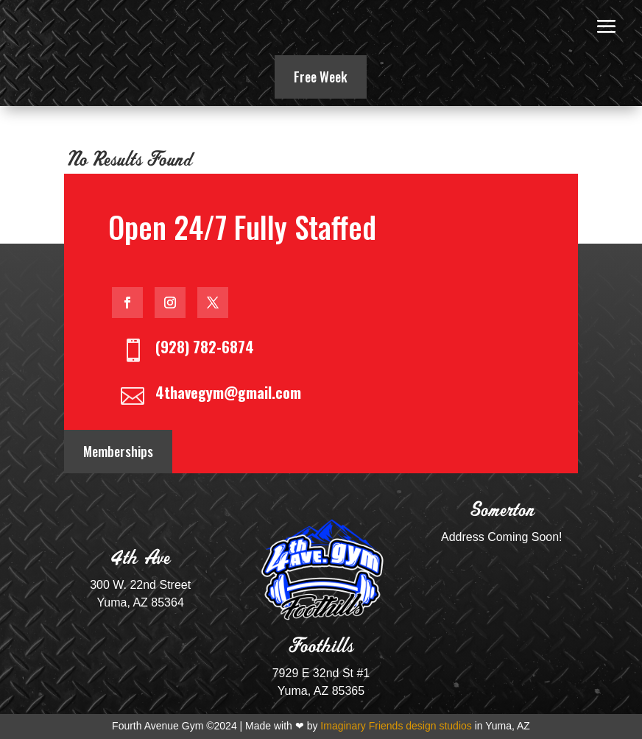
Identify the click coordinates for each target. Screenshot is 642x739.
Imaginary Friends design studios (395, 726)
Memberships (118, 451)
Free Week (321, 76)
